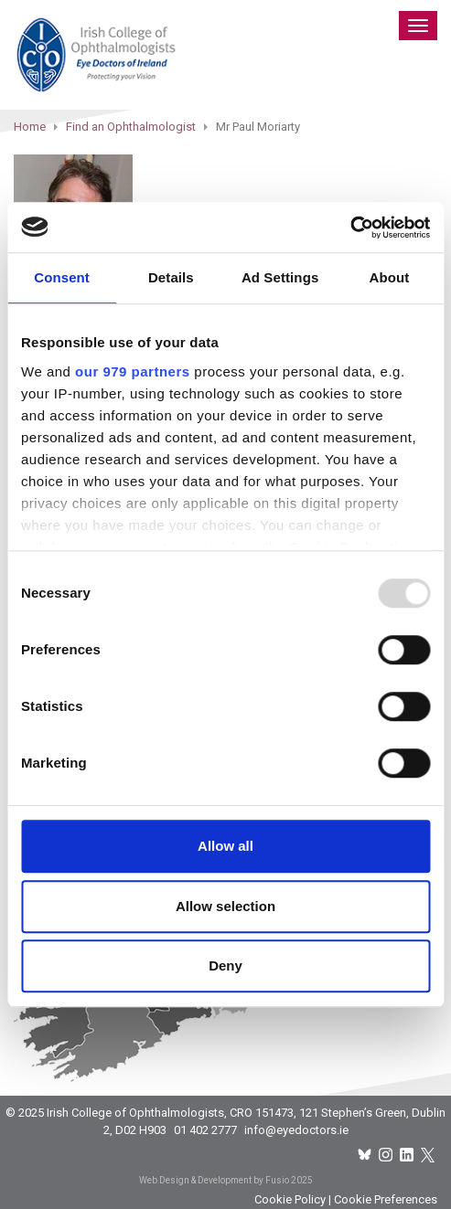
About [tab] (389, 277)
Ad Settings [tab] (280, 277)
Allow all (225, 846)
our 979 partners (132, 371)
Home (30, 126)
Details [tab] (171, 277)
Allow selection (225, 906)
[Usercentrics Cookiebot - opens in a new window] (350, 227)
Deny (225, 965)
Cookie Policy (290, 1199)
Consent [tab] (62, 277)
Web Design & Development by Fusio (214, 1180)
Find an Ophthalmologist (131, 126)
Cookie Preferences (385, 1199)
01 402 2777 (205, 1130)
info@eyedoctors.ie (296, 1130)
